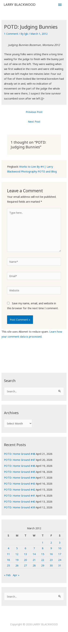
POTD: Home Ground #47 (19, 460)
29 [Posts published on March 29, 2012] (42, 565)
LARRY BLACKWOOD (20, 4)
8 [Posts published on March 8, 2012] (42, 548)
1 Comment (11, 33)
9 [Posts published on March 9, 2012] (51, 548)
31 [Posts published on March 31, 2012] (59, 565)
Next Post (34, 121)
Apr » (16, 575)
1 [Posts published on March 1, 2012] (42, 542)
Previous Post (34, 112)
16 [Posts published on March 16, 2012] (51, 554)
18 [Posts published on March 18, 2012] (8, 560)
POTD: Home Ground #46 (19, 466)
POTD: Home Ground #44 (19, 477)
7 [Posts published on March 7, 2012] (34, 548)
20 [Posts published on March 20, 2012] (25, 560)
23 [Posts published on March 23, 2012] (51, 560)
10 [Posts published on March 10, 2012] (59, 548)
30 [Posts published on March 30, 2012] (51, 565)
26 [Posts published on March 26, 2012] (16, 565)
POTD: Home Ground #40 (19, 501)
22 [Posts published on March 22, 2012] (42, 560)
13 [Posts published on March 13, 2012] (25, 554)
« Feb (7, 575)
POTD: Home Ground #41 (19, 495)
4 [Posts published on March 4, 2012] (8, 548)
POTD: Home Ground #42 (19, 489)
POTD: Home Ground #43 (19, 483)
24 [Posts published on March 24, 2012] (59, 560)
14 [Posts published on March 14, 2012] (34, 554)
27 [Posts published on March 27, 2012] (25, 565)
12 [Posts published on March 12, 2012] (16, 554)
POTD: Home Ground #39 (19, 507)
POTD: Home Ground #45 (19, 472)
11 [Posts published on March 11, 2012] (8, 554)
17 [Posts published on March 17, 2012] (59, 554)
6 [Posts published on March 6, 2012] (25, 548)
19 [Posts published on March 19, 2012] (16, 560)
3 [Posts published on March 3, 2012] (59, 542)
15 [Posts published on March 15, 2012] (42, 554)
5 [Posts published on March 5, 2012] (17, 548)
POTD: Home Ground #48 (19, 454)
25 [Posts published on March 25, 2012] (8, 565)
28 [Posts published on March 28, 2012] (34, 565)
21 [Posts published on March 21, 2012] (34, 560)
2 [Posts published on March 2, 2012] (51, 542)
